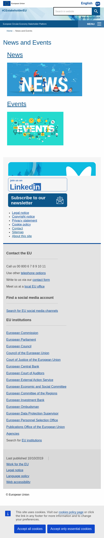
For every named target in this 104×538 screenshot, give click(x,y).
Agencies (12, 433)
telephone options (33, 273)
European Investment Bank (25, 400)
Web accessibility (18, 482)
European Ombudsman (22, 406)
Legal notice (20, 212)
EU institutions (32, 440)
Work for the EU (17, 464)
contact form (41, 279)
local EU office (35, 286)
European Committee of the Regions (31, 393)
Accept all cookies (30, 528)
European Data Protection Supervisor (32, 413)
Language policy (17, 476)
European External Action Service (29, 380)
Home (9, 31)
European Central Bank (22, 366)
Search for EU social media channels (32, 310)
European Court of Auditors (25, 373)
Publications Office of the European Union (35, 427)
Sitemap (18, 232)
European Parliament (21, 339)
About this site (22, 236)
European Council (18, 346)
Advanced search (90, 17)
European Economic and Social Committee (36, 386)
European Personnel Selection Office (32, 420)
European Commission (22, 333)
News (15, 54)
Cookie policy (21, 224)
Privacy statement (24, 220)
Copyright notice (23, 216)
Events (16, 103)
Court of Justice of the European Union (33, 359)
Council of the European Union (27, 353)
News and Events (23, 31)
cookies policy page (71, 512)
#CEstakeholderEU (14, 10)
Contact (17, 228)
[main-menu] (99, 23)
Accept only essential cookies (71, 528)
